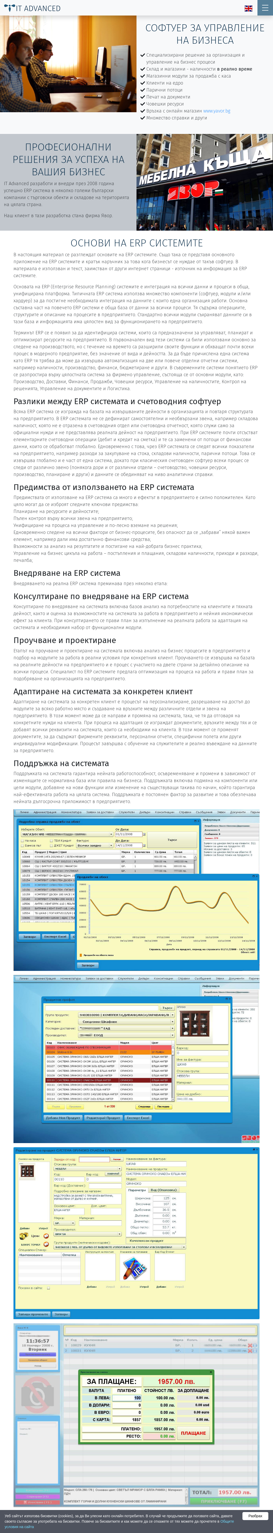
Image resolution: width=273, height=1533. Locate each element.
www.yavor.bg (216, 111)
